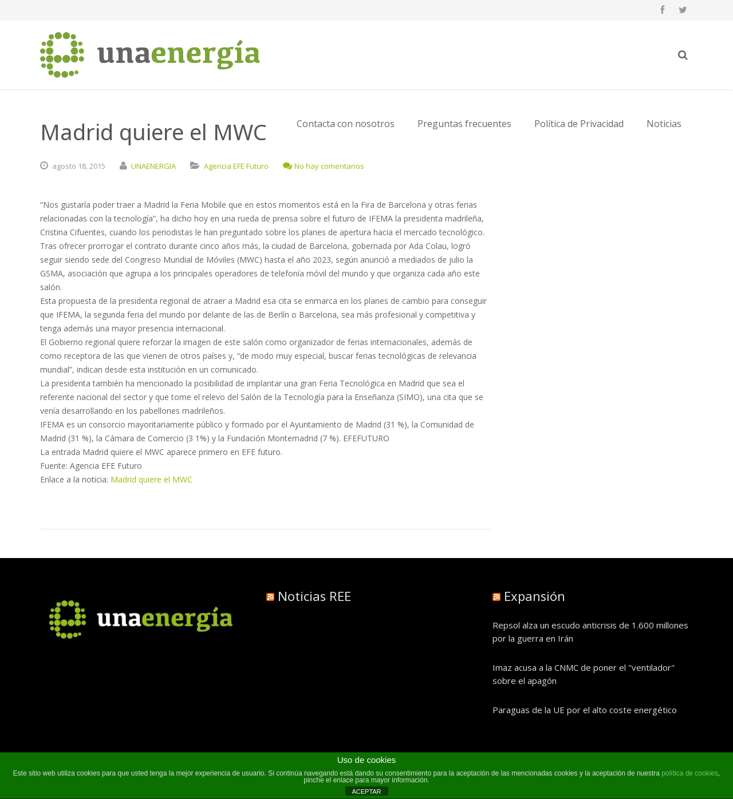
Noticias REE (314, 595)
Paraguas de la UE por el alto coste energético (584, 709)
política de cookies (689, 773)
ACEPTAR (366, 791)
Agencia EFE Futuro (236, 166)
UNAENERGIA (153, 166)
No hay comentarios (323, 166)
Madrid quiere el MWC (151, 479)
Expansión (534, 595)
